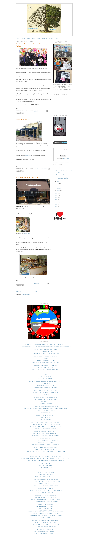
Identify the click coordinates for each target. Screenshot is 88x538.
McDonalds (46, 437)
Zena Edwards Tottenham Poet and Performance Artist (45, 535)
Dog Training (45, 383)
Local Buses (45, 421)
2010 (56, 195)
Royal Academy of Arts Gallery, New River (45, 456)
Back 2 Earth (45, 355)
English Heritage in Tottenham (45, 387)
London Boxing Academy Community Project (46, 424)
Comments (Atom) (26, 294)
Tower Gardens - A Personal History (46, 513)
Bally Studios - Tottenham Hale (45, 356)
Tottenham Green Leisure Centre (46, 501)
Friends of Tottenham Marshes (46, 399)
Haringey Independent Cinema (45, 405)
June (58, 186)
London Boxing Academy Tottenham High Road (45, 426)
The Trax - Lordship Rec (45, 483)
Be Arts (45, 358)
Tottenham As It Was (45, 488)
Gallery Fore (46, 401)
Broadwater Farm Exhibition (45, 364)
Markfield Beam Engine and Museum (46, 433)
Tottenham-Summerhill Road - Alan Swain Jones (46, 511)
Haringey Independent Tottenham (46, 406)
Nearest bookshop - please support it (45, 444)
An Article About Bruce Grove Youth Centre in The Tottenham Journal (45, 346)
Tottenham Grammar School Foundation (45, 499)
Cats (45, 374)
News (17, 38)
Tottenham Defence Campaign (45, 497)
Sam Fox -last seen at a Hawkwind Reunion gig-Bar (46, 460)
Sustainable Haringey (46, 474)
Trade (33, 38)
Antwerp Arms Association (45, 348)
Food (28, 38)
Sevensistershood (45, 465)
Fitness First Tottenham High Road (45, 392)
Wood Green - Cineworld (45, 529)
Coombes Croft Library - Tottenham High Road (45, 381)
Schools (51, 38)
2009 (56, 193)
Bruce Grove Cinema (45, 372)
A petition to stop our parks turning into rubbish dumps (45, 344)
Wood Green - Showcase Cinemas (45, 531)
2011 (56, 197)
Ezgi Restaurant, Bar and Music (45, 390)
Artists (57, 38)
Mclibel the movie (45, 438)
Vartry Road (45, 517)
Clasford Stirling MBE (46, 378)
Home (36, 291)
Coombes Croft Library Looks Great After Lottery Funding (31, 45)
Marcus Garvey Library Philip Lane (45, 431)
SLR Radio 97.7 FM (46, 467)
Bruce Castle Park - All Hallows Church (45, 369)
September (59, 188)
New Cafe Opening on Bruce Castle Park (28, 177)
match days (28, 155)
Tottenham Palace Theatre (45, 506)
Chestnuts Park (45, 376)
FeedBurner (66, 158)
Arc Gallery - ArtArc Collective (45, 349)
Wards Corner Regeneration (46, 526)
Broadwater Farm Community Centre (45, 362)
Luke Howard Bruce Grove (45, 430)
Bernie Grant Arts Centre (46, 360)
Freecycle (45, 394)
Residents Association (46, 453)
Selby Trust (45, 463)
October (58, 190)
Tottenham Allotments (45, 487)
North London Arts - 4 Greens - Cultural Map (46, 446)
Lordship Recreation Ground (45, 428)
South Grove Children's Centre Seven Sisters (45, 469)
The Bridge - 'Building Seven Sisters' (46, 478)
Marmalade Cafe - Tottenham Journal (45, 435)
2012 (56, 199)
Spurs (46, 471)
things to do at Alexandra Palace (46, 485)
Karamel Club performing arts (46, 415)
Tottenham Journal (27, 233)
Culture (23, 38)
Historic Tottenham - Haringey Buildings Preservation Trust (46, 408)
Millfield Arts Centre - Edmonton (46, 440)
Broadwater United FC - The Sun (45, 365)
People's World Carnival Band (46, 449)
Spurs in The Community (45, 472)
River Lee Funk (45, 454)
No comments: (43, 168)
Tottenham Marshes (45, 504)
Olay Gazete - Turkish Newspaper (46, 447)
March (58, 169)
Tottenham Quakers (45, 508)
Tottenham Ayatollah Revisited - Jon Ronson (46, 490)
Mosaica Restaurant (45, 442)
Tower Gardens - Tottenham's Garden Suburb (45, 515)
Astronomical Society (46, 351)
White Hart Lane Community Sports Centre (45, 528)
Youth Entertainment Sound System (46, 533)
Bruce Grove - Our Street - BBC (46, 371)
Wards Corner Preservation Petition (46, 524)
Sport (38, 38)
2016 (56, 206)
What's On (44, 38)
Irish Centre (45, 412)
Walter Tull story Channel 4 (45, 522)
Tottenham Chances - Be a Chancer (45, 494)
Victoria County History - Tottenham (45, 520)
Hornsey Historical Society (46, 410)
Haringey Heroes (46, 403)
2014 (56, 204)
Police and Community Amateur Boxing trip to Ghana (46, 451)
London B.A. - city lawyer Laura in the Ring (45, 422)
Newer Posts (18, 291)
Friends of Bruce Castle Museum (45, 396)
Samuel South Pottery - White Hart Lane (45, 462)
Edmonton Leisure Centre (46, 385)
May (58, 183)
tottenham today (45, 510)
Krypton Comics (45, 419)
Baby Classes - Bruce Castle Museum (46, 353)
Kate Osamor (45, 417)
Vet (45, 519)
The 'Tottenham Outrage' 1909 (45, 476)
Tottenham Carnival (45, 492)
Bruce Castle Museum (46, 367)
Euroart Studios (46, 389)
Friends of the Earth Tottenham (45, 397)
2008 (56, 167)
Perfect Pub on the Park (23, 119)
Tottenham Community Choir (45, 495)
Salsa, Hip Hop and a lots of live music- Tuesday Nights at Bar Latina (45, 458)
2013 (56, 202)
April (58, 181)
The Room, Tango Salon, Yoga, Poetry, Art (46, 481)
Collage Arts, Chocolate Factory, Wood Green (45, 380)
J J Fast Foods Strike (45, 414)
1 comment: (43, 283)
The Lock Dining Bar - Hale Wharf (46, 479)
